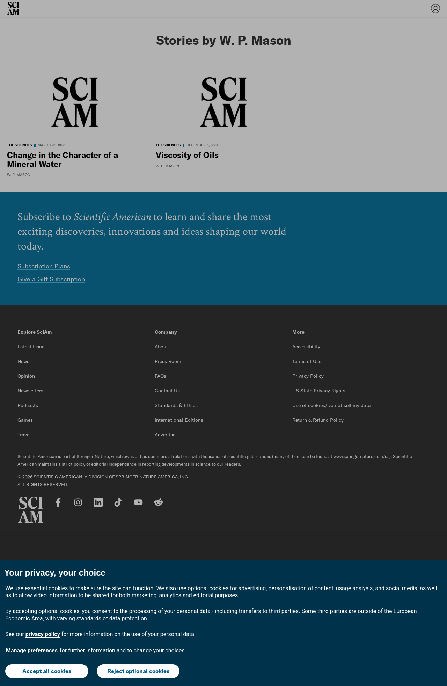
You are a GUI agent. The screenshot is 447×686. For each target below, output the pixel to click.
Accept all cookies (46, 670)
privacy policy (42, 634)
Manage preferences (32, 650)
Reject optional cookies (138, 670)
